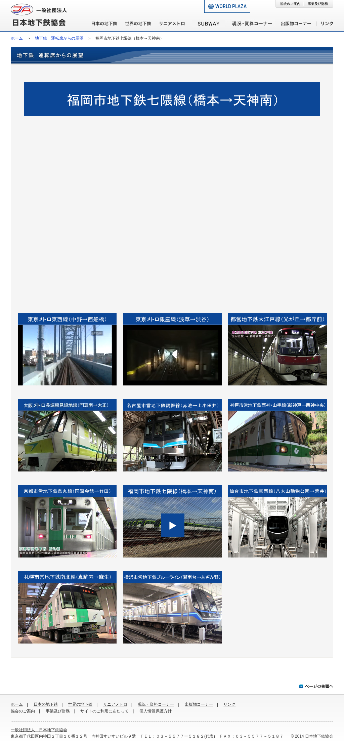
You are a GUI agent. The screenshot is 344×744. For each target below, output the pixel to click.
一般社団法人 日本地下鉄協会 (39, 730)
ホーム (17, 38)
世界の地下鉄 (80, 704)
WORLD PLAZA (231, 6)
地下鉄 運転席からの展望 (59, 38)
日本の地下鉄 (46, 704)
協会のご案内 (23, 711)
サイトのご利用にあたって (104, 711)
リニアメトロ (115, 704)
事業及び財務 (58, 711)
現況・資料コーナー (156, 704)
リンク (229, 704)
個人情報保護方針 (155, 711)
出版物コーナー (199, 704)
